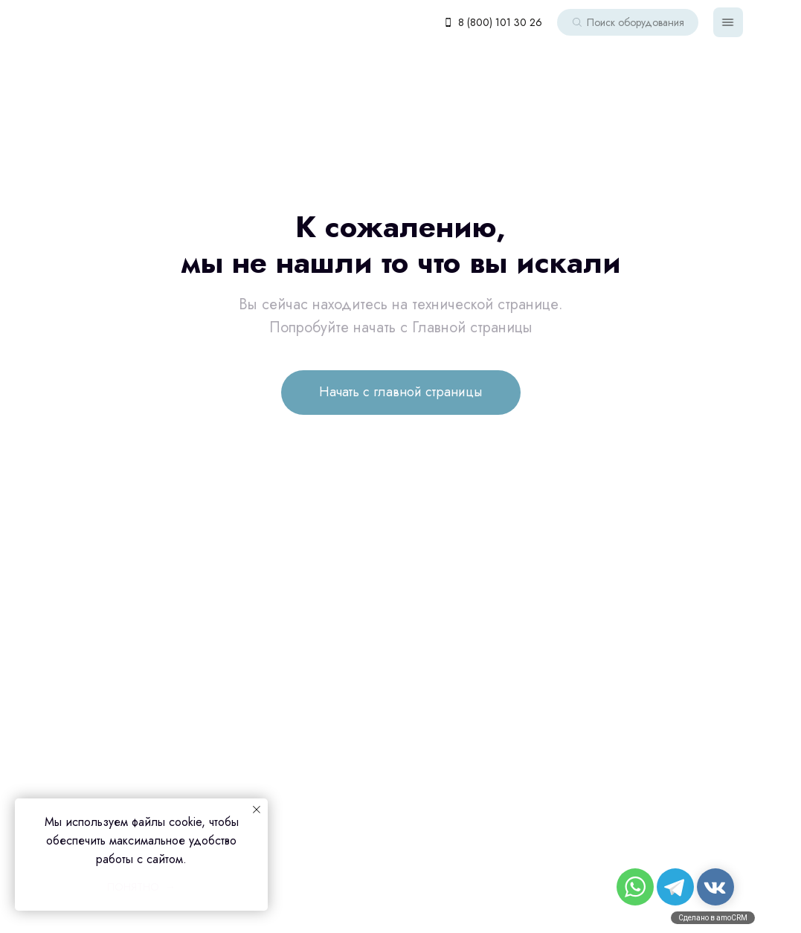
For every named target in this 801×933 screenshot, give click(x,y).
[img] (728, 22)
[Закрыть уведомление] (256, 809)
